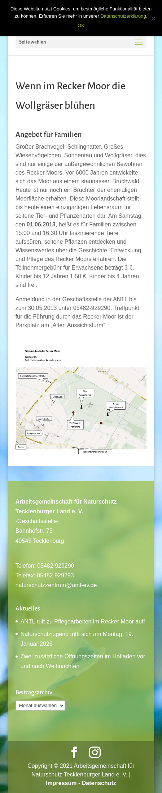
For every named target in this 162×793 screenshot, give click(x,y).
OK (81, 25)
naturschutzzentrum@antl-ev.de (56, 585)
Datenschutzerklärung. (123, 16)
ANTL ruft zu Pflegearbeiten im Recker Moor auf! (83, 621)
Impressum (61, 783)
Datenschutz (99, 783)
